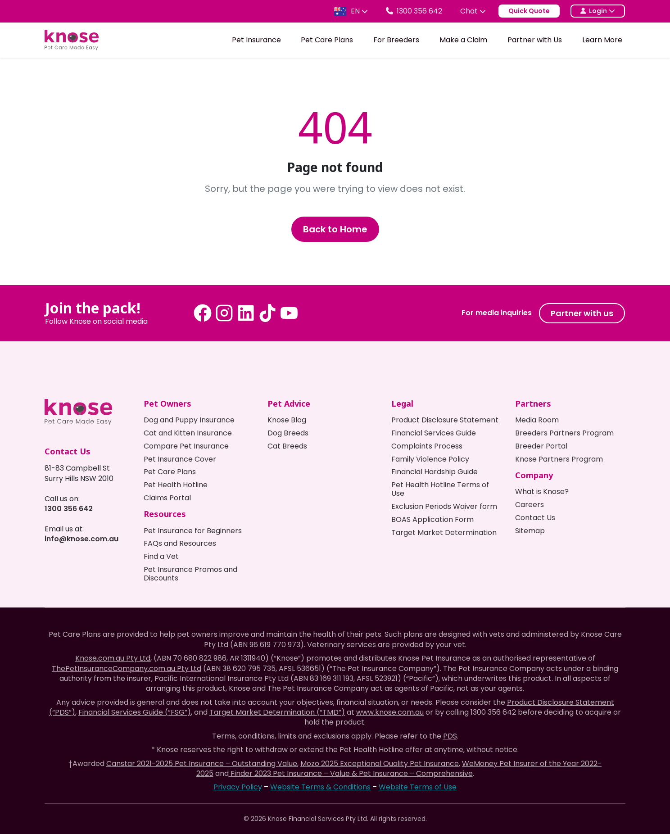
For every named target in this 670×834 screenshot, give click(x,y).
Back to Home (335, 229)
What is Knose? (542, 491)
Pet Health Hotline (176, 485)
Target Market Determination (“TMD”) (277, 712)
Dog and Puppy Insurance (189, 420)
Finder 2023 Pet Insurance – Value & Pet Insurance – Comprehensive (351, 773)
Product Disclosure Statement (444, 420)
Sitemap (530, 531)
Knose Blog (286, 420)
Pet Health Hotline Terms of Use (440, 489)
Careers (529, 504)
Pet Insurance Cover (180, 459)
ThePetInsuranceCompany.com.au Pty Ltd (126, 668)
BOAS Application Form (432, 519)
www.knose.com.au (390, 712)
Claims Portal (167, 498)
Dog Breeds (287, 433)
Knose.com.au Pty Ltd (112, 658)
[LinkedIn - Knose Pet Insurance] (246, 313)
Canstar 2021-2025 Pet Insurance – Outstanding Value (201, 763)
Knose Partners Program (559, 459)
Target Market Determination (444, 532)
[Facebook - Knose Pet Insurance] (203, 313)
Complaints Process (426, 446)
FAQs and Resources (180, 543)
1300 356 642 (69, 508)
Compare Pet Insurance (186, 446)
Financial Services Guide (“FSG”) (134, 712)
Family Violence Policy (430, 459)
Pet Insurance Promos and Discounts (190, 573)
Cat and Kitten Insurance (188, 433)
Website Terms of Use (418, 787)
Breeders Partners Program (564, 433)
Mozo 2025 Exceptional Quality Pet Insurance (379, 763)
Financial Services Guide (433, 433)
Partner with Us (534, 43)
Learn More (602, 43)
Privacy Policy (237, 787)
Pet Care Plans (327, 43)
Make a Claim (463, 43)
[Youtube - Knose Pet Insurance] (289, 313)
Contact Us (535, 517)
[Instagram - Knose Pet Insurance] (224, 313)
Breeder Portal (541, 446)
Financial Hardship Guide (434, 472)
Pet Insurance (256, 43)
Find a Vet (161, 556)
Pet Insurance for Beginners (193, 531)
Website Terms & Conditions (320, 787)
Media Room (537, 420)
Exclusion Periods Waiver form (444, 506)
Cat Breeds (287, 446)
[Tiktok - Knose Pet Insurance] (267, 313)
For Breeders (396, 43)
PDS (450, 736)
